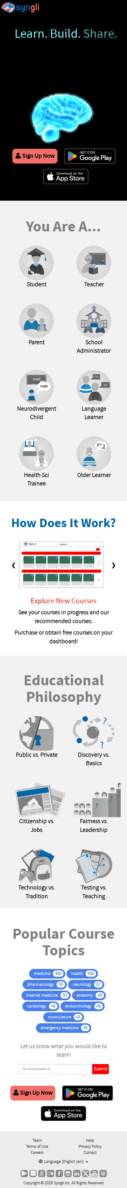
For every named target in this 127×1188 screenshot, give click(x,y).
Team (37, 1140)
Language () (63, 1161)
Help (90, 1140)
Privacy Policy (90, 1146)
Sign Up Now (34, 156)
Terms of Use (37, 1146)
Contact (89, 1152)
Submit (100, 1069)
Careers (37, 1152)
